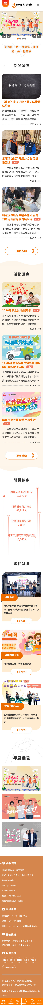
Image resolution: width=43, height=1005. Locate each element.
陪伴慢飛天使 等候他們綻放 (17, 663)
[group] (21, 23)
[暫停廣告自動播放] (39, 36)
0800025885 (8, 890)
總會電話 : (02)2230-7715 (14, 915)
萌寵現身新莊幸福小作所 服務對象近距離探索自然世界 (21, 217)
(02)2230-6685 (9, 885)
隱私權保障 (28, 940)
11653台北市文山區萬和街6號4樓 (22, 926)
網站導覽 (6, 945)
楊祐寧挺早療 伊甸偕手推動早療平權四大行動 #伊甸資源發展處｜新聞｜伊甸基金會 (21, 609)
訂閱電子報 (9, 967)
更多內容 (21, 621)
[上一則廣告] (4, 36)
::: (4, 65)
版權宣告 (17, 940)
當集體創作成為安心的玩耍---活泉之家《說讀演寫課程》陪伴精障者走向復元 (21, 718)
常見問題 (6, 940)
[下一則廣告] (9, 36)
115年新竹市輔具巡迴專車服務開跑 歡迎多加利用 (21, 365)
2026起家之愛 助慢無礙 (21, 310)
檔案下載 (17, 945)
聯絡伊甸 (27, 945)
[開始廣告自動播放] (34, 36)
